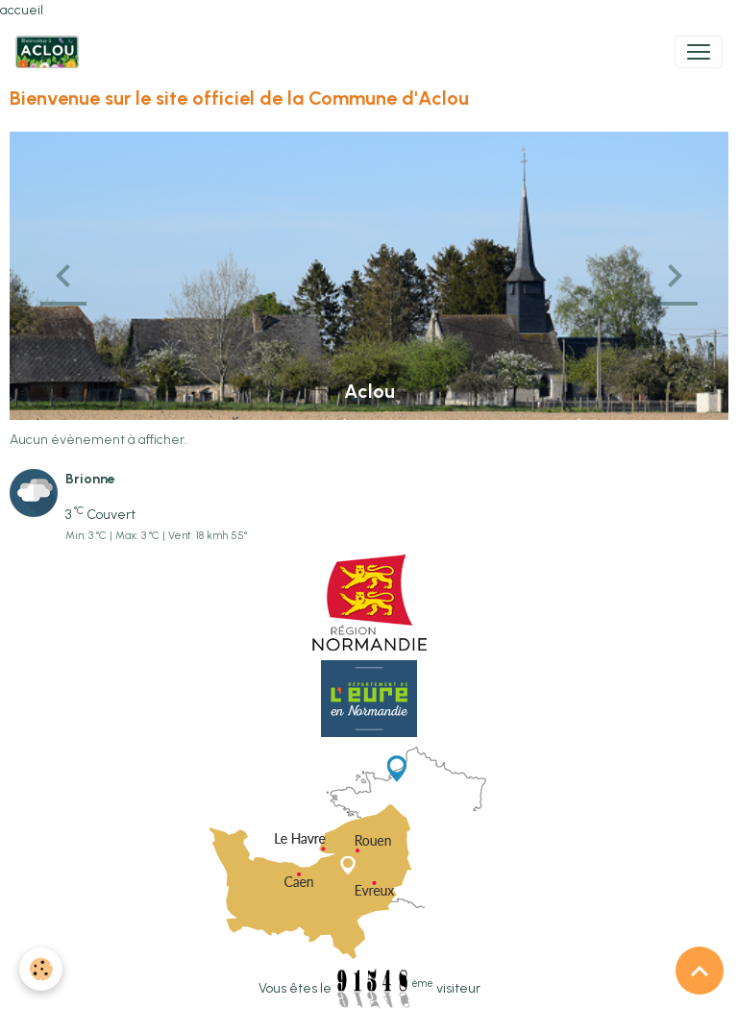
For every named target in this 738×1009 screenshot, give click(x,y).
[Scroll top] (700, 971)
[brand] (50, 52)
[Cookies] (40, 969)
